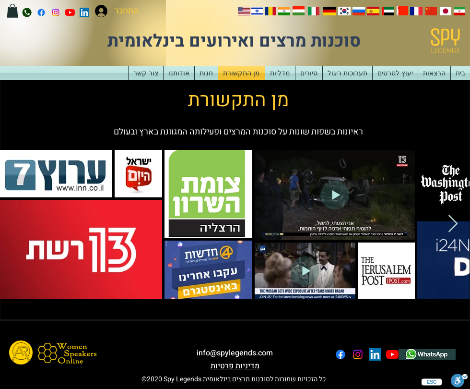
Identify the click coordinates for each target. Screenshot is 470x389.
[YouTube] (70, 12)
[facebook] (41, 12)
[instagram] (55, 12)
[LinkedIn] (84, 12)
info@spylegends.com (235, 353)
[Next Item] (452, 224)
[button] (12, 11)
